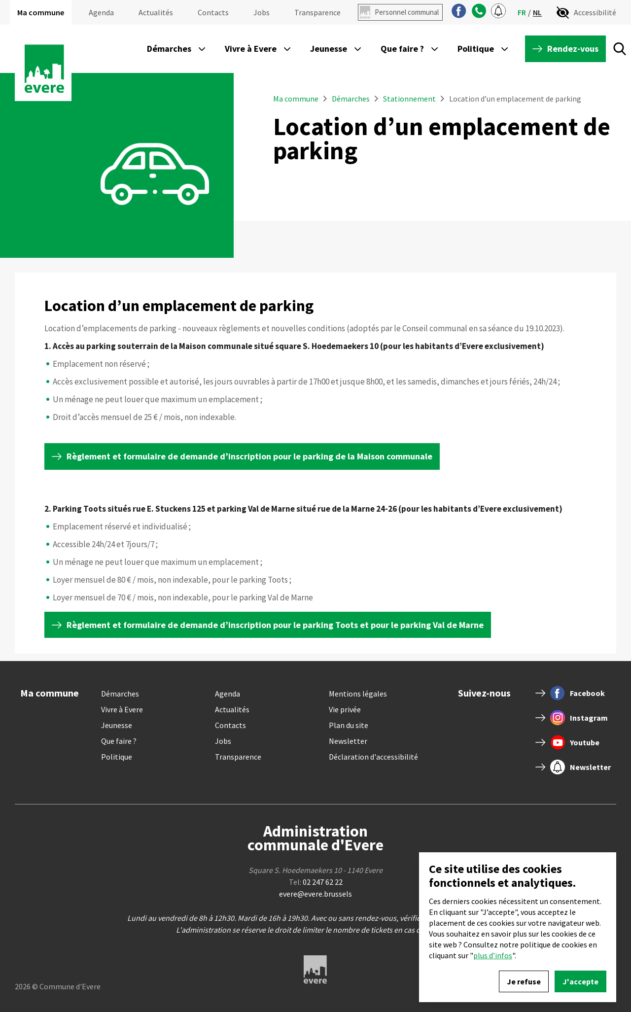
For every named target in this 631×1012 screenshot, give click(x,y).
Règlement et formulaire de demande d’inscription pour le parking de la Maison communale (249, 456)
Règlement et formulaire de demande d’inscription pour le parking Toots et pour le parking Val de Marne (275, 624)
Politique (116, 757)
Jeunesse (116, 725)
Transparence (317, 12)
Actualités (156, 12)
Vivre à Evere (122, 709)
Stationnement (409, 99)
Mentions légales (358, 693)
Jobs (261, 12)
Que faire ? (119, 741)
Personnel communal (407, 12)
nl (537, 12)
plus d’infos (492, 955)
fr (522, 12)
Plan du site (348, 725)
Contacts (213, 12)
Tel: (316, 882)
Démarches (351, 99)
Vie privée (345, 709)
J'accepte (580, 981)
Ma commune (40, 12)
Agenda (101, 12)
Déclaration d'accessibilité (373, 757)
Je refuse (524, 981)
